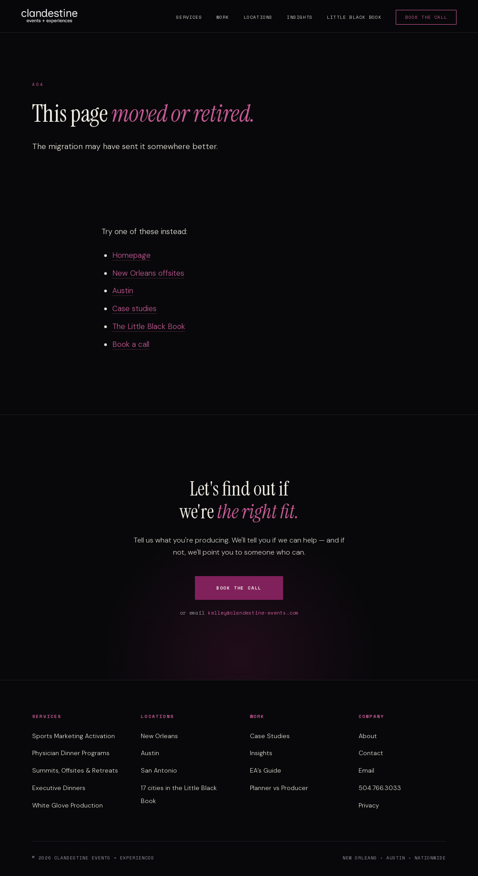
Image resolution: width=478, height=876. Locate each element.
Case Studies (270, 736)
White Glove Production (67, 805)
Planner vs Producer (279, 788)
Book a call (130, 344)
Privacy (369, 805)
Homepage (131, 255)
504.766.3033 (380, 788)
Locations (258, 17)
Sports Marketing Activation (73, 736)
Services (189, 17)
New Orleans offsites (148, 273)
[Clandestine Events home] (49, 16)
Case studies (134, 308)
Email (366, 770)
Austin (122, 290)
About (368, 736)
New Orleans (159, 736)
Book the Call (426, 17)
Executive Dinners (58, 788)
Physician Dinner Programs (71, 753)
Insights (300, 17)
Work (222, 17)
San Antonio (159, 770)
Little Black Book (354, 17)
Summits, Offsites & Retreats (75, 770)
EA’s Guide (265, 770)
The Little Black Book (148, 326)
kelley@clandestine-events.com (253, 612)
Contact (371, 753)
